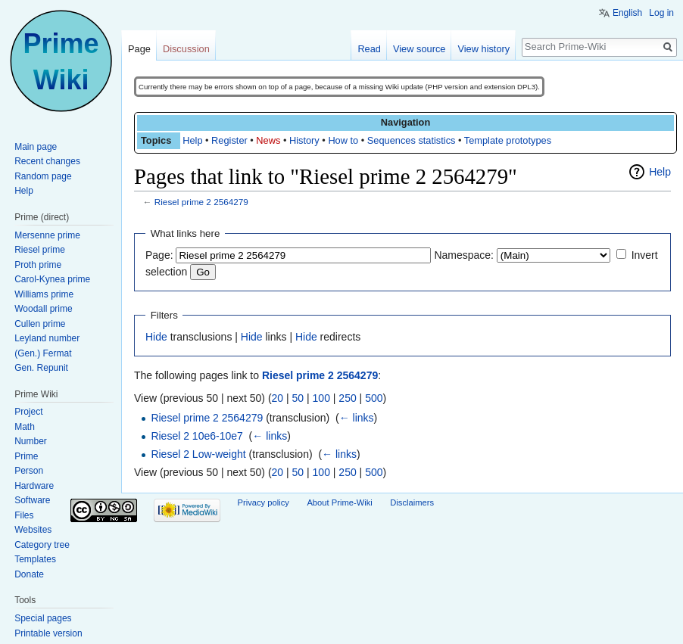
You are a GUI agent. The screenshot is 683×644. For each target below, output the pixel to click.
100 (321, 398)
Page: (159, 255)
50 (298, 398)
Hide (156, 337)
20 (278, 398)
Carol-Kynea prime (52, 279)
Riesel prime (39, 249)
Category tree (42, 545)
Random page (42, 176)
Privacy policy (263, 502)
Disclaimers (412, 502)
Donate (29, 574)
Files (23, 515)
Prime (26, 456)
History (304, 140)
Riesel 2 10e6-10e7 (196, 436)
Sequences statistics (411, 140)
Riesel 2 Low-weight (198, 454)
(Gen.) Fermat (42, 353)
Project (28, 411)
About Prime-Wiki (339, 502)
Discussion (186, 48)
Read (369, 48)
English (627, 13)
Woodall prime (43, 308)
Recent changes (47, 161)
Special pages (42, 618)
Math (24, 427)
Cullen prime (39, 324)
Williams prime (43, 294)
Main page (35, 147)
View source (419, 48)
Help (192, 140)
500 (373, 398)
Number (30, 441)
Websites (32, 529)
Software (32, 500)
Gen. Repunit (41, 367)
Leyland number (47, 338)
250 (347, 398)
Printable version (48, 633)
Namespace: (464, 255)
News (268, 140)
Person (28, 470)
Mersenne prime (47, 235)
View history (483, 48)
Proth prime (37, 265)
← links (356, 418)
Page (139, 48)
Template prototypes (507, 140)
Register (229, 140)
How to (343, 140)
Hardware (34, 486)
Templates (35, 559)
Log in (661, 13)
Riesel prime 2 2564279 (201, 202)
